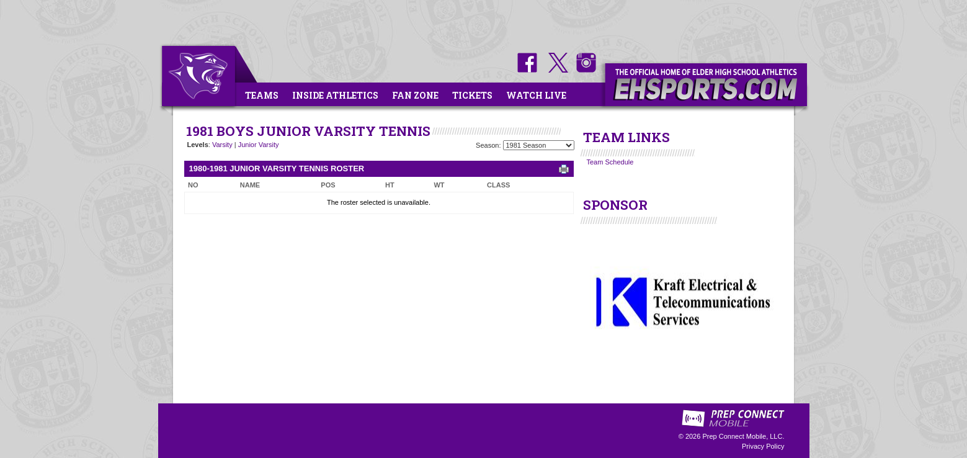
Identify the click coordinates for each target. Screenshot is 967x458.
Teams (262, 95)
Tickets (472, 95)
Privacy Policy (763, 446)
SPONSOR (615, 204)
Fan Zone (415, 95)
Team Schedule (610, 162)
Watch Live (536, 95)
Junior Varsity (258, 144)
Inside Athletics (335, 95)
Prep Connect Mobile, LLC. (743, 436)
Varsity (222, 144)
